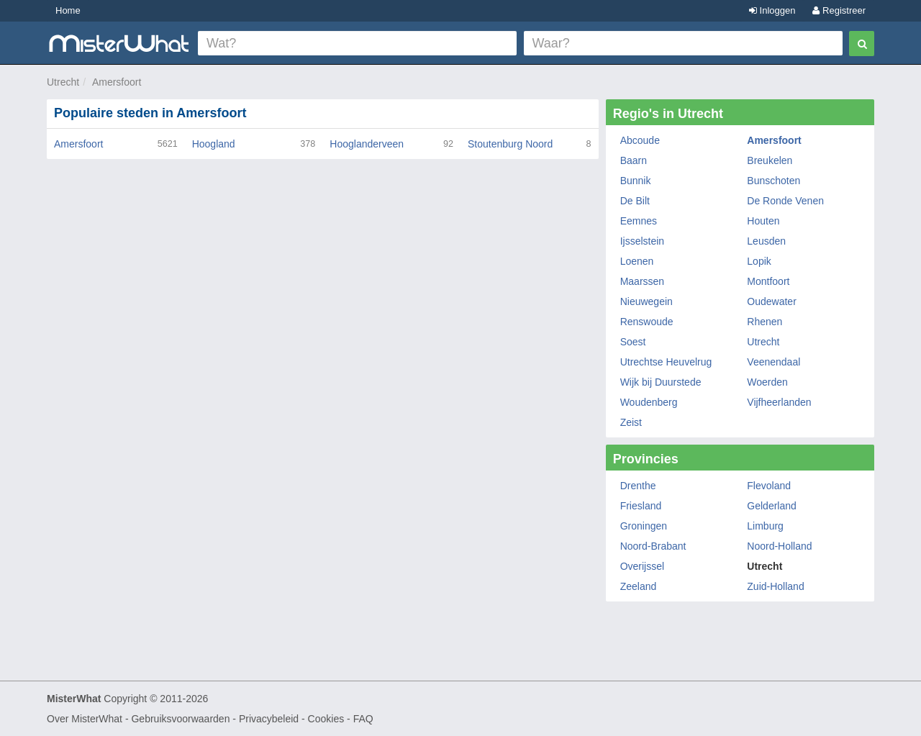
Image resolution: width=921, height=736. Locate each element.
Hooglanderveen (367, 144)
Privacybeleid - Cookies (291, 718)
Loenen (637, 261)
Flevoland (769, 485)
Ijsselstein (642, 241)
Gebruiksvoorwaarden (180, 718)
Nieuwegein (646, 301)
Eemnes (638, 221)
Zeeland (638, 586)
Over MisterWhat (84, 718)
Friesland (641, 506)
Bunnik (635, 180)
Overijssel (642, 566)
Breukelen (769, 160)
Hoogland (213, 144)
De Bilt (635, 200)
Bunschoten (773, 180)
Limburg (765, 526)
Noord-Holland (779, 546)
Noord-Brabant (653, 546)
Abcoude (640, 140)
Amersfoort (116, 82)
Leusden (766, 241)
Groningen (643, 526)
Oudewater (771, 301)
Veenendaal (773, 362)
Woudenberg (649, 402)
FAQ (363, 718)
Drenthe (638, 485)
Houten (763, 221)
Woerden (767, 382)
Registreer (839, 10)
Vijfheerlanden (779, 402)
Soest (633, 341)
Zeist (631, 422)
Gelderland (772, 506)
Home (68, 10)
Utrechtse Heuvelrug (666, 362)
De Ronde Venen (785, 200)
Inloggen (772, 10)
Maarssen (642, 281)
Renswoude (646, 321)
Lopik (759, 261)
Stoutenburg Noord (510, 144)
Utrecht (63, 82)
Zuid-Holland (775, 586)
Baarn (633, 160)
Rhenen (764, 321)
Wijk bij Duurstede (661, 382)
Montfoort (768, 281)
